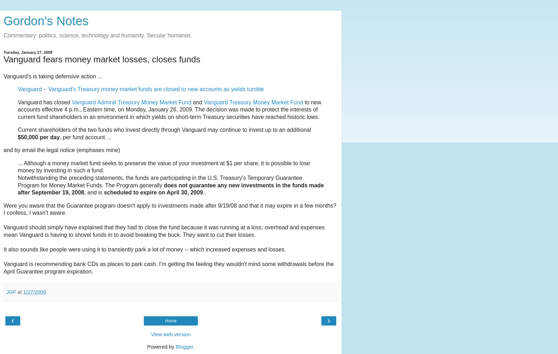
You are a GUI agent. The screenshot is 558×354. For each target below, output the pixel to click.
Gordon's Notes (46, 21)
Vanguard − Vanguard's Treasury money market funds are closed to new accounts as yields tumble (141, 89)
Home (171, 320)
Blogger (184, 347)
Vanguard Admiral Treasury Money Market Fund (131, 102)
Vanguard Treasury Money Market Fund (253, 102)
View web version (171, 334)
